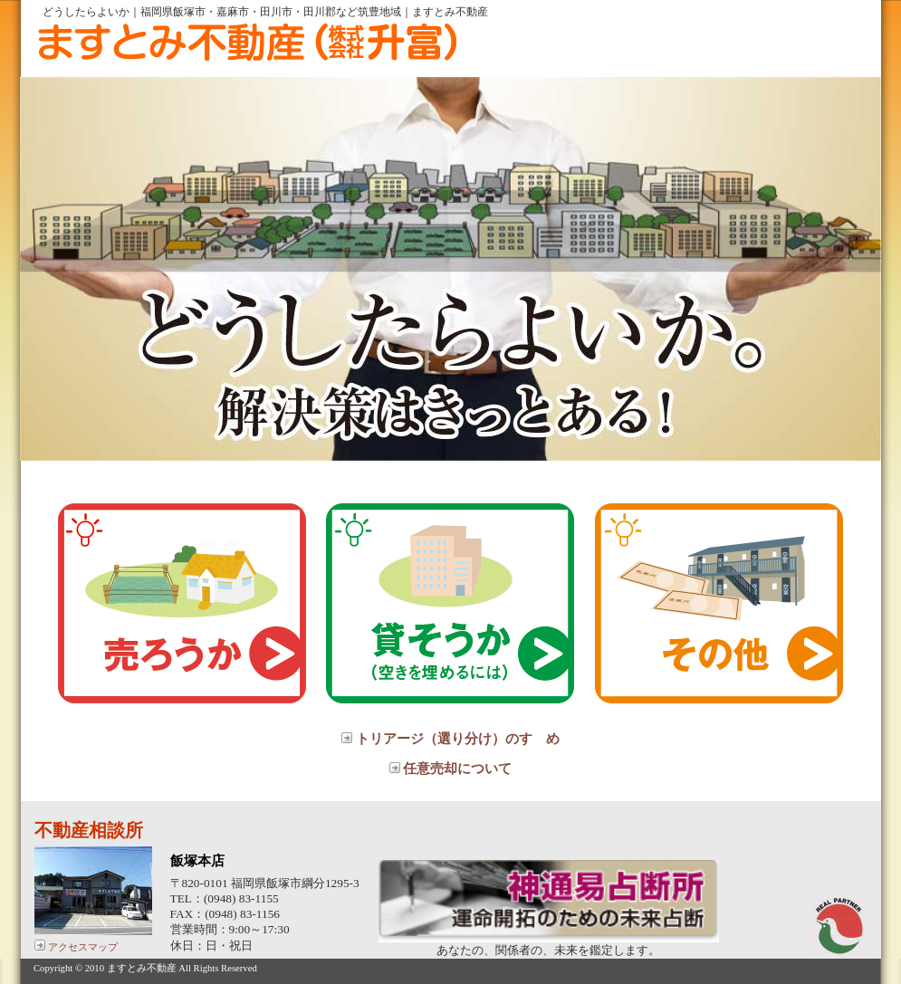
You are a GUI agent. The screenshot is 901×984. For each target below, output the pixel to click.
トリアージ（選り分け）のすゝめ (450, 738)
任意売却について (451, 768)
